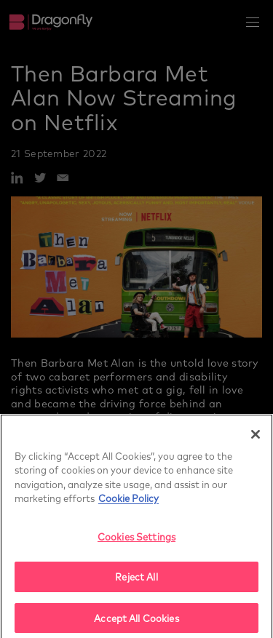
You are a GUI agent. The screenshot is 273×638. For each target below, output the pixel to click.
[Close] (256, 437)
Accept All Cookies (136, 621)
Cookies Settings (136, 539)
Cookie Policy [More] (128, 501)
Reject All (136, 580)
